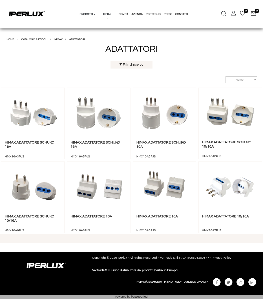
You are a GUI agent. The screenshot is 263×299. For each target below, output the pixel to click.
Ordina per (223, 79)
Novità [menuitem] (123, 14)
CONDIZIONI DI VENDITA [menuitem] (196, 282)
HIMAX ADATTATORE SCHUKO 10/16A (226, 144)
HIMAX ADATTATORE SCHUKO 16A (29, 144)
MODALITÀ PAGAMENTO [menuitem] (149, 282)
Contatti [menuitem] (181, 14)
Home (10, 39)
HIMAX (58, 39)
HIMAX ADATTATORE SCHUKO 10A (161, 144)
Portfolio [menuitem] (153, 14)
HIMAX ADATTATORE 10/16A (225, 216)
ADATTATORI (77, 39)
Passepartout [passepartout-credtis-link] (139, 296)
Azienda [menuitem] (137, 14)
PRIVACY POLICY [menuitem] (172, 282)
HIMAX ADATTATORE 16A (91, 216)
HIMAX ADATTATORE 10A (157, 216)
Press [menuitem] (168, 14)
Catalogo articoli (34, 39)
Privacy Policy (221, 257)
